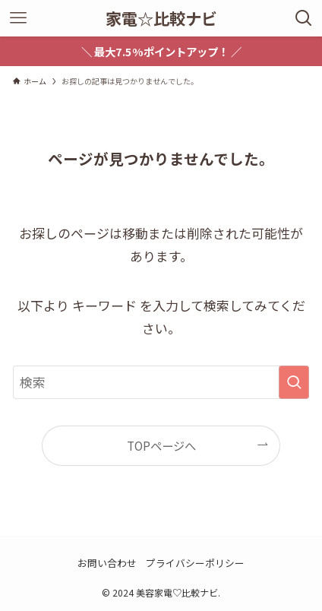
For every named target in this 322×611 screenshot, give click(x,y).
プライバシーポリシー (195, 563)
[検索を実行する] (294, 382)
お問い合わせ (107, 563)
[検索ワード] (161, 382)
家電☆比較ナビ (161, 18)
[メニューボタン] (18, 18)
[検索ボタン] (304, 18)
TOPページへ (161, 445)
